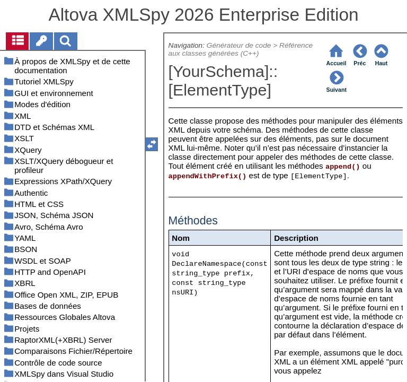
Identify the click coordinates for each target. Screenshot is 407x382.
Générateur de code (239, 45)
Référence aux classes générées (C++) (241, 49)
